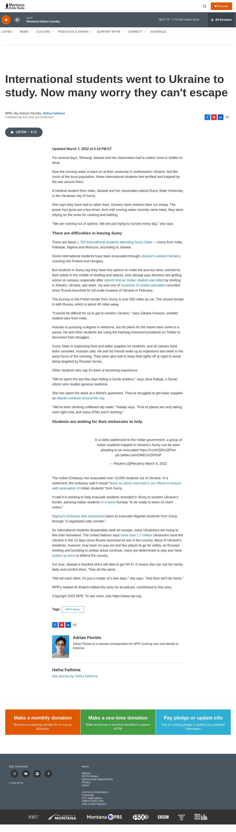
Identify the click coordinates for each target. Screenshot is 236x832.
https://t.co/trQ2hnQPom (157, 457)
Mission (86, 780)
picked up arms (63, 563)
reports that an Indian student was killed (134, 288)
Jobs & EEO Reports (94, 811)
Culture (43, 39)
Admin (85, 792)
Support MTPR (108, 39)
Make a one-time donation (118, 725)
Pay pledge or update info (193, 725)
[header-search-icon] (206, 10)
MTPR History (90, 783)
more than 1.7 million (136, 543)
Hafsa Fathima (54, 121)
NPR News (73, 616)
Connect (135, 39)
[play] (6, 27)
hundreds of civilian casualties (143, 293)
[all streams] (221, 27)
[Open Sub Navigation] (14, 39)
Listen (6, 39)
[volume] (17, 27)
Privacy (86, 789)
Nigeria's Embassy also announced (78, 524)
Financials (88, 802)
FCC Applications (92, 805)
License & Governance (95, 799)
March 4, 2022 (156, 471)
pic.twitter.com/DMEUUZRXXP (138, 463)
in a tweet (108, 510)
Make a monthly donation (43, 725)
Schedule (158, 39)
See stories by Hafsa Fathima (75, 683)
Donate (225, 10)
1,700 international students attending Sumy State (114, 250)
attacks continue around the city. (81, 406)
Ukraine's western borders (160, 264)
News (24, 39)
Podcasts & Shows (73, 39)
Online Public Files (93, 808)
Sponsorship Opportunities (97, 786)
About (85, 774)
